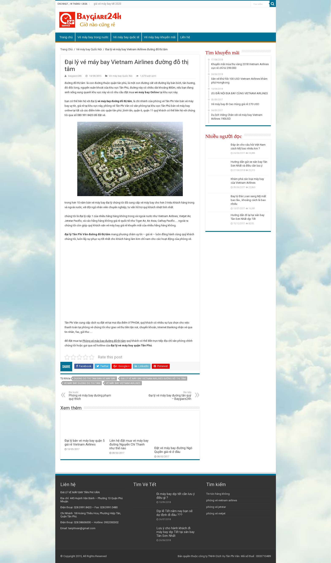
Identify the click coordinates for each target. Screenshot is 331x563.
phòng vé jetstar (216, 506)
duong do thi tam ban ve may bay (94, 378)
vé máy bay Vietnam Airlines (123, 383)
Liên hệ (185, 37)
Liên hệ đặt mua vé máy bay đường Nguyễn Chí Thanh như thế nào (128, 444)
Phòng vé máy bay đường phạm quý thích (90, 395)
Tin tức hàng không (218, 493)
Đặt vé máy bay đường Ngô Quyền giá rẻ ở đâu (173, 450)
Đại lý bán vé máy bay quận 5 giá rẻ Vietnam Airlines (85, 442)
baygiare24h (75, 76)
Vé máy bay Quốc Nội (89, 49)
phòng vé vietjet (215, 513)
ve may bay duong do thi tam (82, 383)
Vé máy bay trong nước (92, 37)
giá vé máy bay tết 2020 (107, 3)
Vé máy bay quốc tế (126, 37)
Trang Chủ (66, 49)
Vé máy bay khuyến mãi (160, 37)
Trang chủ (66, 37)
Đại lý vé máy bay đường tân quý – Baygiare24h (169, 395)
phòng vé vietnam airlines (221, 500)
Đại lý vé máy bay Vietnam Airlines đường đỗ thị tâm (153, 378)
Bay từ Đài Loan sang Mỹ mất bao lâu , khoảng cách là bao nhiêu (248, 200)
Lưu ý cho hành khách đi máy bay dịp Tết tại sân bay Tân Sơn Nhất (175, 532)
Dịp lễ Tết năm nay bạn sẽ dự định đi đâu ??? (174, 513)
